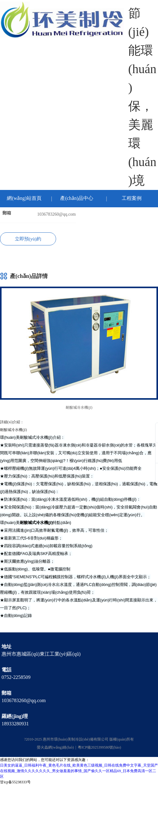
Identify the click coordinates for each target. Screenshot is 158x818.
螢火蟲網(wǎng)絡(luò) (55, 747)
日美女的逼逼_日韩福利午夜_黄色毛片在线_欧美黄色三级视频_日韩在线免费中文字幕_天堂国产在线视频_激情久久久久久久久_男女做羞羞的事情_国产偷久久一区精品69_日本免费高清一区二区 (79, 771)
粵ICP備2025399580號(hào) (99, 747)
